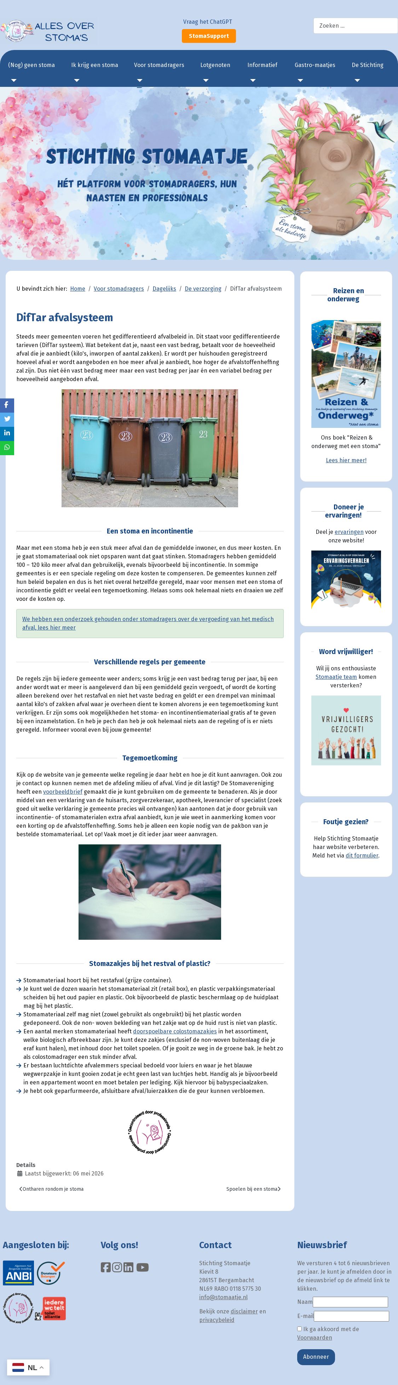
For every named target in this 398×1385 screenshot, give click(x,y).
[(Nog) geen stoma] (12, 80)
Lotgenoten (215, 65)
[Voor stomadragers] (138, 80)
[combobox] (355, 26)
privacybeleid (217, 1320)
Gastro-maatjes (315, 65)
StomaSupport (209, 36)
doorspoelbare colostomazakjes (175, 1031)
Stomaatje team (336, 677)
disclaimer (244, 1311)
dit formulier (362, 855)
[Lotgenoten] (204, 80)
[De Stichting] (356, 80)
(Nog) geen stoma (31, 65)
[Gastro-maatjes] (299, 80)
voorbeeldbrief (62, 791)
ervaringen (349, 532)
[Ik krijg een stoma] (75, 80)
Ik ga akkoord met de (328, 1333)
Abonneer (316, 1356)
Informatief (262, 65)
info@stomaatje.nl (223, 1297)
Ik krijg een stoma (94, 65)
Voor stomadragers (159, 65)
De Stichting (367, 65)
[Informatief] (251, 80)
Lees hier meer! (346, 460)
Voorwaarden (314, 1337)
